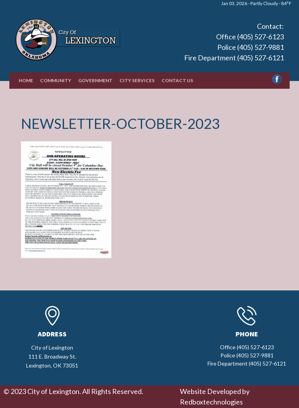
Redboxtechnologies (211, 401)
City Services (137, 80)
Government (95, 80)
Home (26, 80)
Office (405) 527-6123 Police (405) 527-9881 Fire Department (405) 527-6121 (234, 47)
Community (55, 80)
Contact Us (177, 80)
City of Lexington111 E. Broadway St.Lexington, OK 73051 (52, 356)
